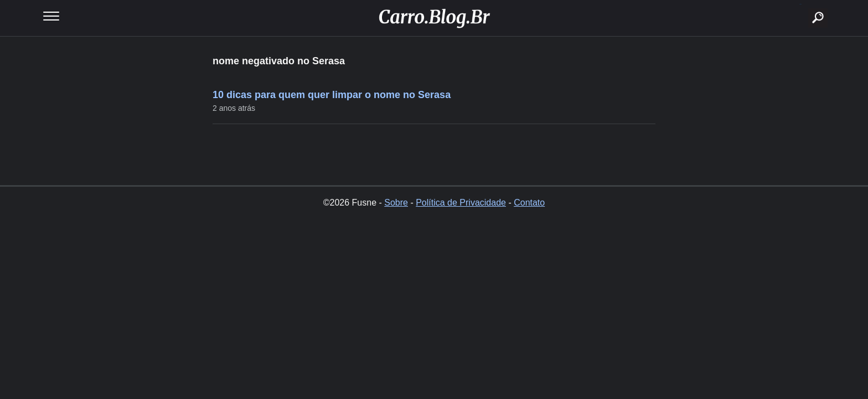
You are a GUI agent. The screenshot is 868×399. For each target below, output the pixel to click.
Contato (529, 202)
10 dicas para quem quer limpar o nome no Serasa (332, 94)
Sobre (396, 202)
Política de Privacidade (461, 202)
